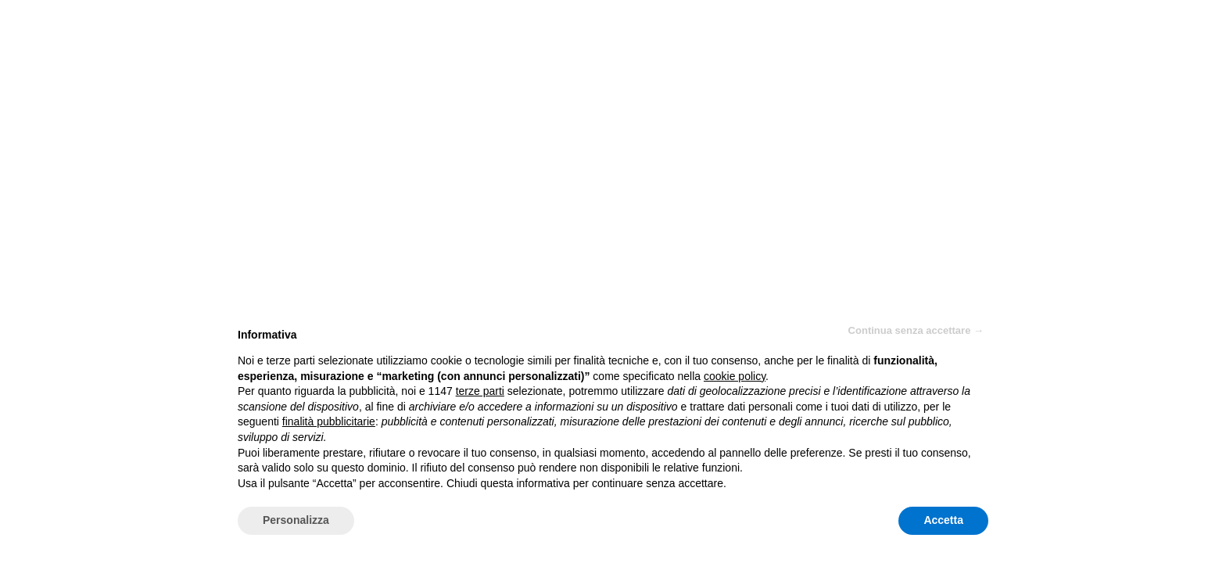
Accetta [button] (943, 520)
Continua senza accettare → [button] (916, 330)
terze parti (480, 391)
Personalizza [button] (296, 520)
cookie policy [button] (734, 376)
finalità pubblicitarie (328, 421)
